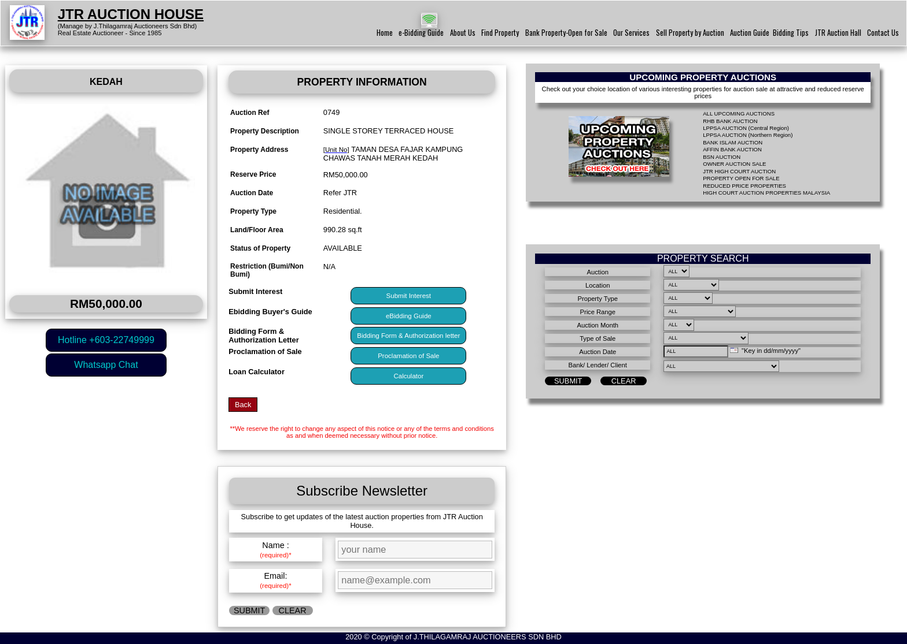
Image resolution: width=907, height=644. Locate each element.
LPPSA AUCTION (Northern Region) (747, 135)
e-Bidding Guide (421, 32)
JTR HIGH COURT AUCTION (739, 171)
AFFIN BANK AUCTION (732, 149)
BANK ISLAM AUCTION (732, 142)
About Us (462, 32)
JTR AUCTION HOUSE (131, 14)
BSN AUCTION (721, 157)
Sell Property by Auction (690, 32)
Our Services (631, 32)
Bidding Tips (791, 32)
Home (385, 32)
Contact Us (883, 32)
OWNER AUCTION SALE (734, 164)
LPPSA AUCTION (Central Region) (746, 128)
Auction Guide (749, 32)
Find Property (500, 32)
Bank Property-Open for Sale (566, 32)
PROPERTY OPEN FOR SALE (741, 178)
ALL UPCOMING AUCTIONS (739, 113)
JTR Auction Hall (838, 32)
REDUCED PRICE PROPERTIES (744, 186)
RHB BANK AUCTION (730, 121)
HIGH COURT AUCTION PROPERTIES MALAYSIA (766, 192)
